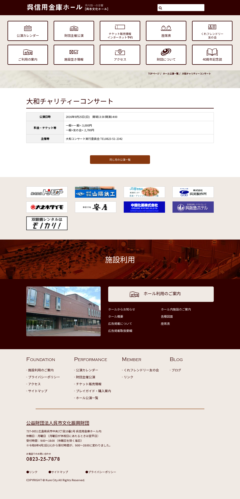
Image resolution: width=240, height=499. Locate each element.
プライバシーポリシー (44, 377)
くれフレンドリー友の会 (141, 370)
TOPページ (153, 73)
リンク (128, 377)
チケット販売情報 (88, 383)
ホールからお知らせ (121, 309)
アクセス (34, 383)
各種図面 (167, 316)
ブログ (176, 370)
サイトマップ (37, 390)
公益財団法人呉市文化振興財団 (57, 422)
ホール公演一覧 (170, 73)
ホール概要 (115, 316)
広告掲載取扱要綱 (120, 330)
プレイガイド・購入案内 (93, 390)
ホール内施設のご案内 (176, 309)
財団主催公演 (85, 377)
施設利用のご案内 (41, 370)
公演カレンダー (87, 370)
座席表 (165, 323)
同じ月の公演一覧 (120, 159)
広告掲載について (120, 323)
